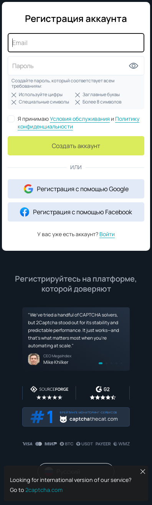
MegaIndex (61, 355)
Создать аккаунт (76, 146)
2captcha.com (44, 489)
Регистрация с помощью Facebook (76, 212)
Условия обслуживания (80, 118)
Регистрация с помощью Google (76, 188)
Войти (107, 234)
